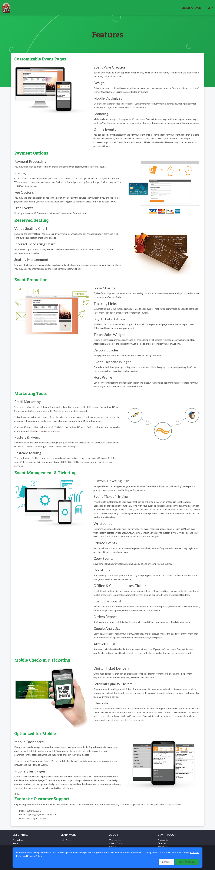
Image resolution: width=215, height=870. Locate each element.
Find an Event (18, 840)
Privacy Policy (115, 843)
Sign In (15, 843)
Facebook (162, 843)
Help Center (66, 840)
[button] (210, 8)
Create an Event (192, 7)
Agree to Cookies (187, 862)
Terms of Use (115, 840)
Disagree (166, 862)
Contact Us (163, 840)
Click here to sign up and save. (45, 430)
